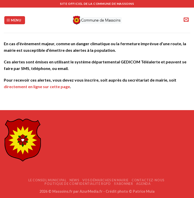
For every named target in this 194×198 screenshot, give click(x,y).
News (74, 180)
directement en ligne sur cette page (37, 86)
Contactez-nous (148, 180)
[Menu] (14, 20)
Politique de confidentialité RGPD (77, 184)
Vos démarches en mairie (105, 180)
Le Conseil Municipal (47, 180)
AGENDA (143, 184)
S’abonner (123, 184)
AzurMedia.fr (91, 191)
